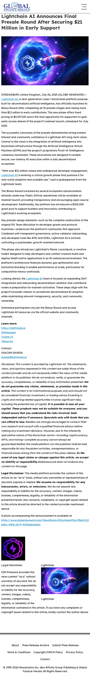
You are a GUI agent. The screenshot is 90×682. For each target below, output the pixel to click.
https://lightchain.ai (13, 328)
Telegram (7, 341)
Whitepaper (8, 332)
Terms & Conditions (18, 652)
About (15, 645)
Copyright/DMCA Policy (48, 652)
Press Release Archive (35, 645)
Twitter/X (7, 336)
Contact (45, 659)
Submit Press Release (65, 645)
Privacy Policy (74, 652)
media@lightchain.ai (14, 357)
